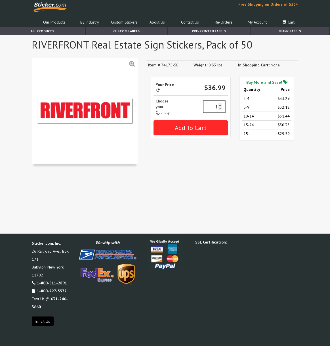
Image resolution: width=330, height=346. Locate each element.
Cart (289, 22)
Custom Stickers (124, 22)
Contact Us (190, 22)
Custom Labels (126, 31)
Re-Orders (223, 22)
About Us (157, 22)
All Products (42, 31)
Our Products (54, 22)
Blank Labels (290, 31)
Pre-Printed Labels (209, 31)
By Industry (89, 22)
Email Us (42, 321)
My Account (257, 22)
